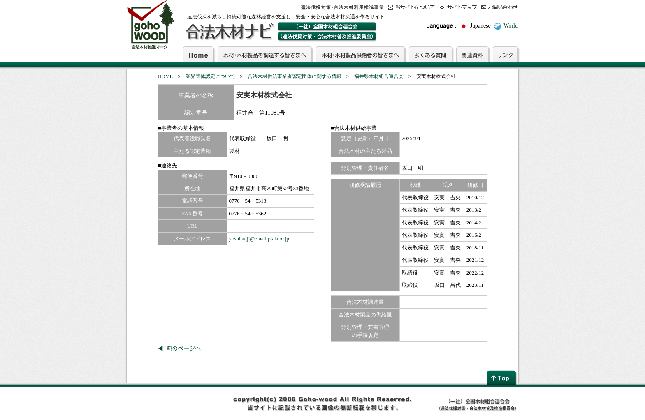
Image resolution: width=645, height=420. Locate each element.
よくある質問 (430, 54)
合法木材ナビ (229, 31)
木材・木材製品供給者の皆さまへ (360, 54)
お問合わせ (499, 7)
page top (502, 377)
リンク (505, 54)
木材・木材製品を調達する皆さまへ (265, 54)
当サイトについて (411, 7)
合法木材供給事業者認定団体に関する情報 (294, 76)
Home (198, 54)
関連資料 (472, 54)
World (510, 26)
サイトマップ (458, 7)
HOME (165, 76)
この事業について (339, 7)
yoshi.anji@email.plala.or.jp (259, 238)
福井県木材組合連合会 (379, 76)
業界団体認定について (210, 76)
